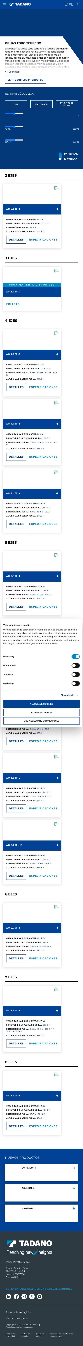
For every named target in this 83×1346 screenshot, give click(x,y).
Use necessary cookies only (41, 721)
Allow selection (41, 712)
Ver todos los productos (25, 80)
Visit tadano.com (17, 1318)
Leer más (12, 71)
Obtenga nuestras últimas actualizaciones (39, 1288)
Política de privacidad (10, 1335)
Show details (67, 695)
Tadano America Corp (31, 1325)
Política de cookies (40, 1335)
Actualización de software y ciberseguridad (61, 1335)
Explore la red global (19, 1312)
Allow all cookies (41, 704)
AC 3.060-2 (13, 291)
